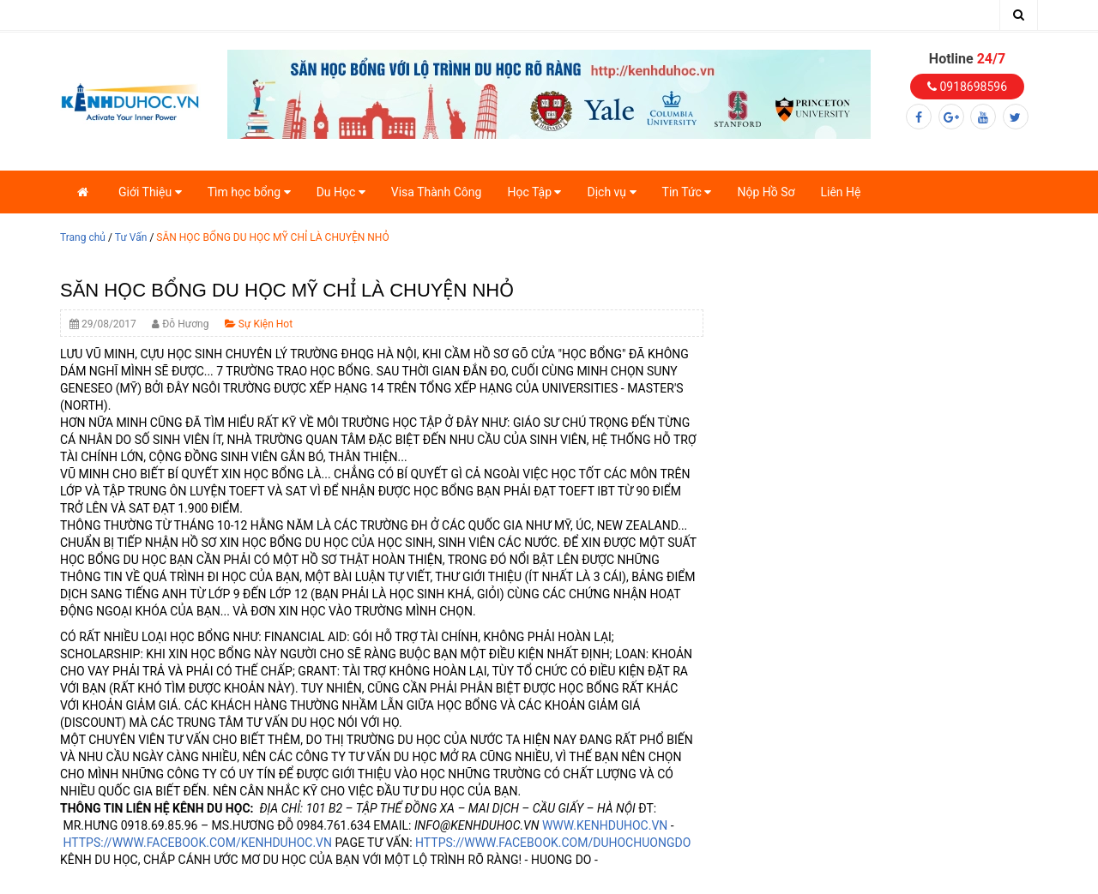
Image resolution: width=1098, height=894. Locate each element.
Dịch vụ (611, 192)
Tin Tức (687, 192)
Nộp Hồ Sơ (765, 192)
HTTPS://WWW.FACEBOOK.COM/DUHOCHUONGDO (553, 842)
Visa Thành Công (436, 192)
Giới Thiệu (150, 192)
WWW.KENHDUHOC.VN (604, 825)
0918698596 (967, 86)
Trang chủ (83, 237)
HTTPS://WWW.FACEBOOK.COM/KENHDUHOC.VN (197, 842)
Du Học (341, 192)
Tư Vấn (131, 237)
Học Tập (534, 192)
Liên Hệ (840, 192)
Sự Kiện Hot (259, 324)
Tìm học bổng (249, 192)
